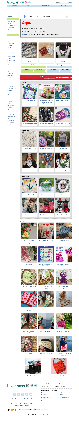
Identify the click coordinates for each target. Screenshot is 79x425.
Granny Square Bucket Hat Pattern (46, 332)
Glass (9, 71)
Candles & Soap (11, 37)
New (22, 221)
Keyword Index (32, 401)
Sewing (9, 109)
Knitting (9, 79)
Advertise (20, 398)
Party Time (10, 97)
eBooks (9, 23)
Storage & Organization (12, 114)
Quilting (9, 103)
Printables (10, 101)
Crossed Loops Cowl (30, 170)
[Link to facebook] (14, 394)
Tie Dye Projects (65, 67)
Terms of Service (18, 405)
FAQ (32, 398)
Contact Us (26, 398)
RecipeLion (60, 394)
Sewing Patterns (53, 69)
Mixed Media (10, 86)
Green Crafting (11, 73)
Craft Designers (11, 52)
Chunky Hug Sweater (63, 148)
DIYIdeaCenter (43, 399)
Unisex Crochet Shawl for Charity (29, 60)
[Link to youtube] (30, 394)
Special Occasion (11, 111)
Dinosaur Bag (63, 170)
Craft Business (11, 45)
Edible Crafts (10, 62)
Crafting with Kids (11, 56)
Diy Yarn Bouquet (46, 309)
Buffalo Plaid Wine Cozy (62, 214)
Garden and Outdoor (12, 69)
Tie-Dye (9, 118)
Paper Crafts (10, 94)
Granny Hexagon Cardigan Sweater (29, 309)
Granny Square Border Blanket (30, 123)
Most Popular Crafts (12, 88)
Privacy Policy (46, 78)
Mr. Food (60, 392)
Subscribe (10, 16)
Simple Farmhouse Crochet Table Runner (30, 149)
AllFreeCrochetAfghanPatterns (47, 397)
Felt (9, 67)
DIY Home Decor (39, 72)
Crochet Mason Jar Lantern (46, 214)
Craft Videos (10, 54)
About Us (14, 398)
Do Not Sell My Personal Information (18, 401)
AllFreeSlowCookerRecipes (63, 397)
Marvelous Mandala (46, 170)
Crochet (9, 58)
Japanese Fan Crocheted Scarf (46, 123)
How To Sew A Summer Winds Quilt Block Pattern (46, 265)
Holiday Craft (10, 75)
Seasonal (10, 107)
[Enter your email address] (48, 386)
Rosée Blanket (29, 264)
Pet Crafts (10, 99)
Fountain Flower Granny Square (46, 60)
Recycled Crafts (11, 27)
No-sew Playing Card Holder (62, 100)
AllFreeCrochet (44, 392)
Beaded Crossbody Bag (59, 375)
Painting (9, 92)
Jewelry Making (11, 77)
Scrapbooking (11, 105)
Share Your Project (11, 21)
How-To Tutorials (65, 69)
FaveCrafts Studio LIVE (12, 32)
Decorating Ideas (11, 60)
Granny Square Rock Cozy (46, 148)
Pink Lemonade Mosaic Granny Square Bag (64, 354)
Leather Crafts (11, 82)
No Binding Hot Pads (30, 100)
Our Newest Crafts (11, 25)
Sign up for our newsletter (28, 34)
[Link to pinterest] (22, 394)
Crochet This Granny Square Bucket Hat (63, 265)
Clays (9, 41)
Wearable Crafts (11, 120)
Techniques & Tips (11, 116)
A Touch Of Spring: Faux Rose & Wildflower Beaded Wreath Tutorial (29, 242)
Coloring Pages (11, 43)
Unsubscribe (27, 405)
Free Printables (53, 67)
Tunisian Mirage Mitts (30, 214)
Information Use (52, 78)
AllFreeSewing (43, 400)
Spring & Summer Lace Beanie (63, 123)
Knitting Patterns (65, 72)
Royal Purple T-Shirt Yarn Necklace (63, 60)
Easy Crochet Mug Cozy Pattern (29, 286)
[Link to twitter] (18, 394)
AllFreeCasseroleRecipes (63, 399)
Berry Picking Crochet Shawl (63, 331)
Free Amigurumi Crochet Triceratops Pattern (63, 287)
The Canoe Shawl (29, 353)
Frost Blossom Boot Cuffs (33, 375)
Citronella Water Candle (46, 194)
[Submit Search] (70, 2)
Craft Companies (11, 49)
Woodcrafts (10, 124)
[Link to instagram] (26, 394)
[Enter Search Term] (61, 2)
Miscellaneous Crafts (12, 84)
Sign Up (69, 77)
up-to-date (34, 31)
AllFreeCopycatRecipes (62, 396)
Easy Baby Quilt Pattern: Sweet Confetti (46, 241)
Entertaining (10, 64)
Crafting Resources (12, 29)
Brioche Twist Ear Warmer (46, 353)
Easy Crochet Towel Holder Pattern (46, 287)
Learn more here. (44, 409)
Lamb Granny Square (63, 194)
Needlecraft (10, 90)
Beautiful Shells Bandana (63, 309)
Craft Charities (11, 47)
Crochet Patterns (27, 72)
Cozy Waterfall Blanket (64, 240)
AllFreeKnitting (43, 394)
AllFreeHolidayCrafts (45, 396)
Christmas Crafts (11, 39)
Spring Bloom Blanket (30, 194)
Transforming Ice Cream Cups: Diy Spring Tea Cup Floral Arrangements (46, 102)
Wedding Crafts (11, 122)
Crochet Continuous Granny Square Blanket (29, 332)
